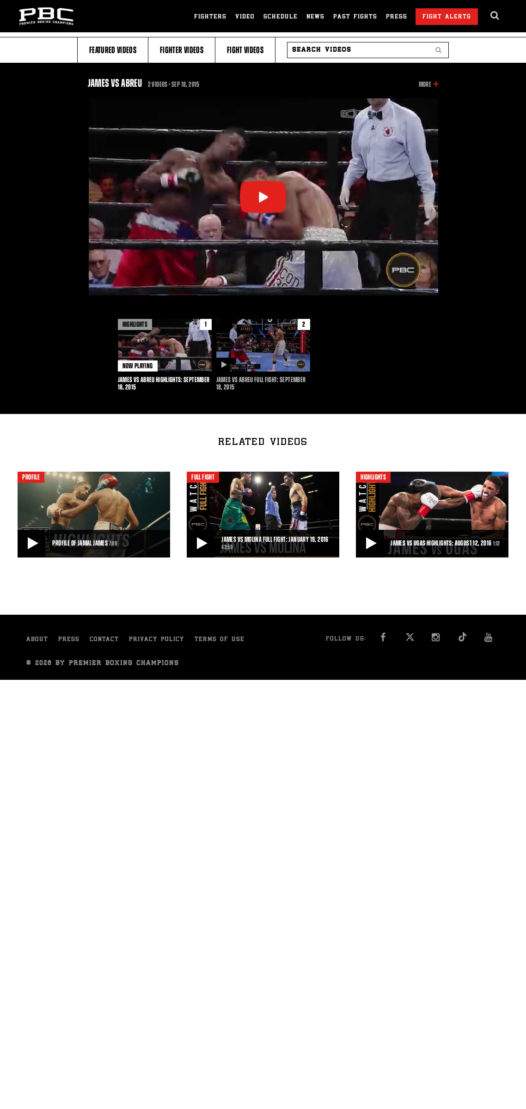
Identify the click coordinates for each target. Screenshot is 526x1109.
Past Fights (355, 17)
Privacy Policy (156, 639)
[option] (165, 355)
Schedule (280, 17)
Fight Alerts (446, 17)
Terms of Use (220, 639)
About (37, 639)
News (315, 17)
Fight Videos (245, 50)
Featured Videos (112, 50)
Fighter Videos (181, 50)
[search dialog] (495, 16)
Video (245, 17)
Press (396, 17)
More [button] (425, 84)
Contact (104, 639)
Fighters (210, 17)
